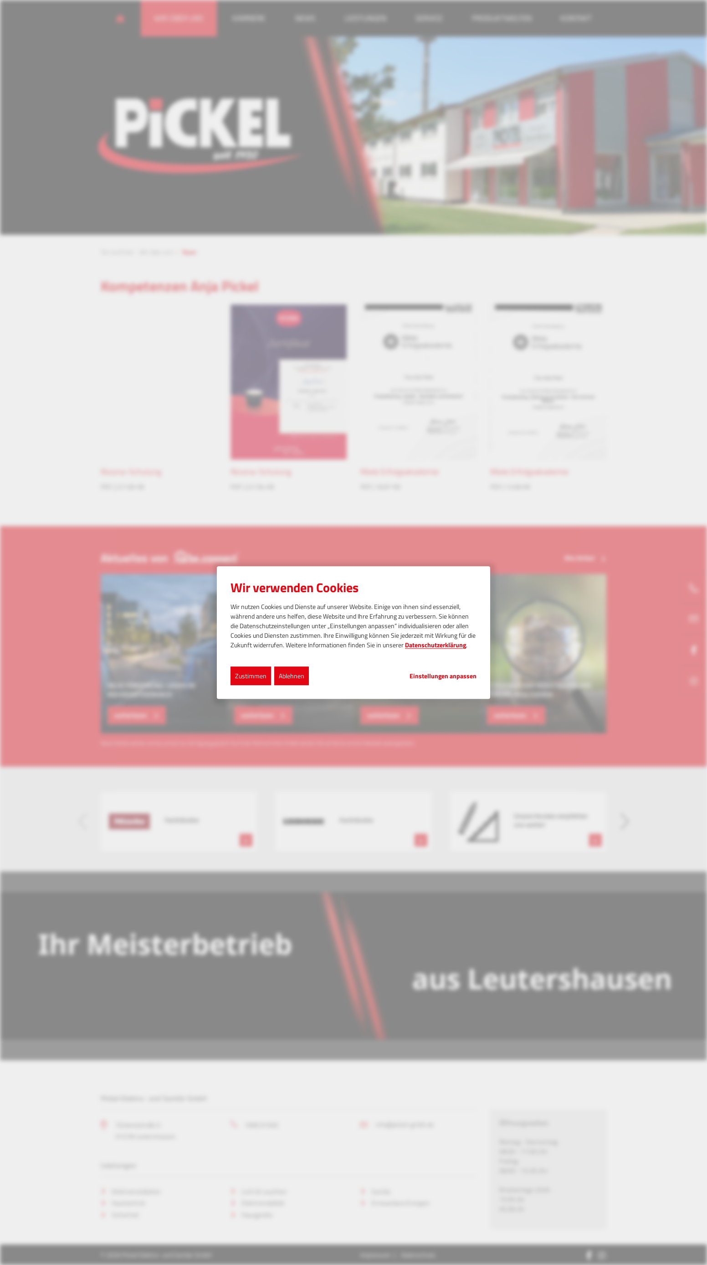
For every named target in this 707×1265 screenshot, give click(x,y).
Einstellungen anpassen (443, 676)
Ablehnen (291, 676)
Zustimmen (250, 676)
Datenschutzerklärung (435, 645)
